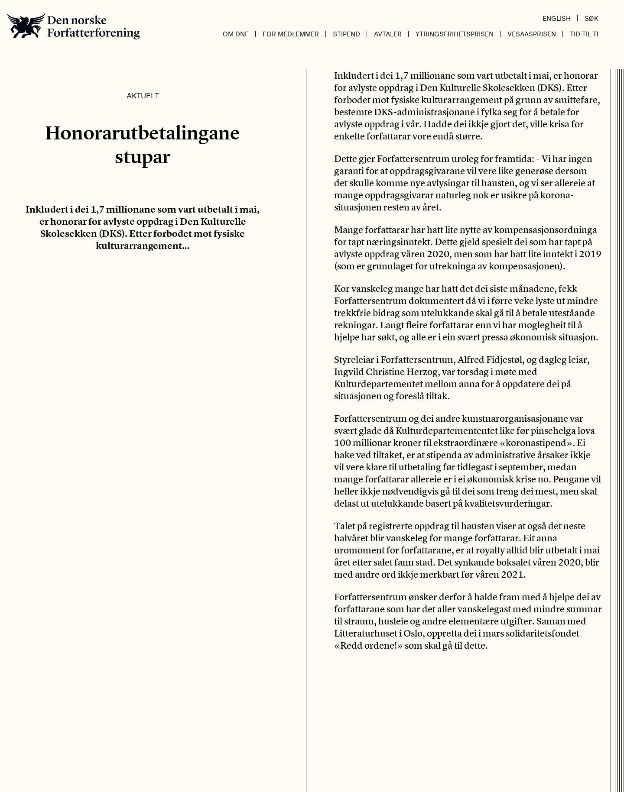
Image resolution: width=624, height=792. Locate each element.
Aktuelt (143, 95)
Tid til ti (584, 34)
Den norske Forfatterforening (73, 26)
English (557, 18)
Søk (591, 18)
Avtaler (388, 34)
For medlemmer (291, 34)
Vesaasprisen (531, 34)
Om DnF (236, 34)
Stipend (346, 34)
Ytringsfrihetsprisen (455, 34)
